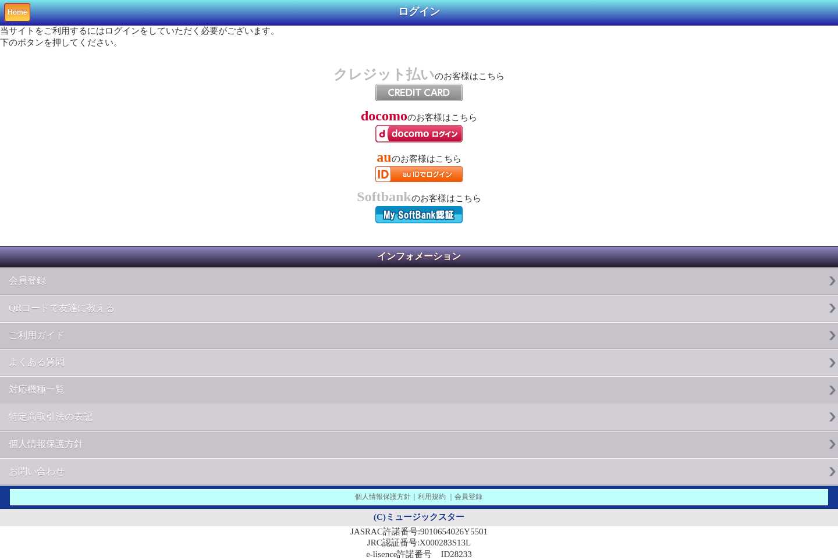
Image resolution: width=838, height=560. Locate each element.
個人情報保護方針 (46, 444)
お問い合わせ (37, 471)
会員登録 (27, 281)
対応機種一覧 (37, 389)
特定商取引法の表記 (51, 417)
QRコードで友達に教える (62, 308)
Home (17, 12)
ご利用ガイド (37, 335)
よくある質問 (37, 362)
